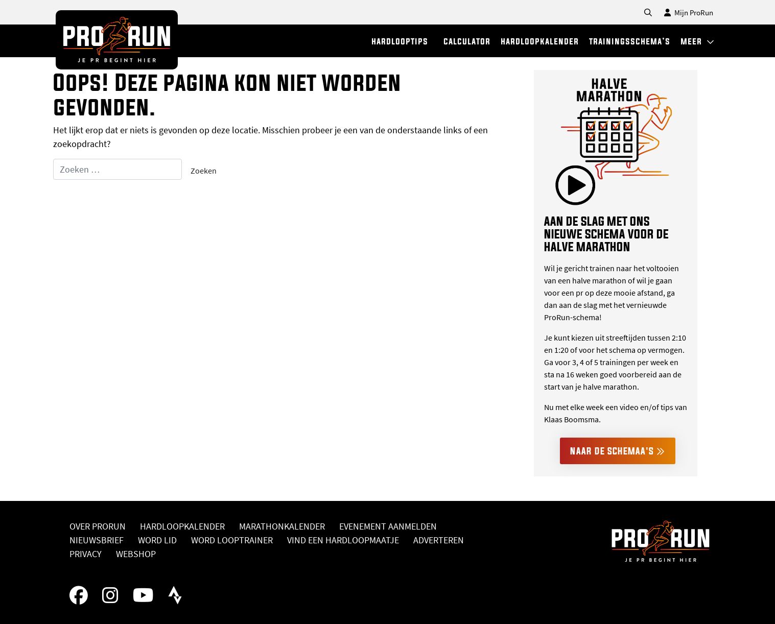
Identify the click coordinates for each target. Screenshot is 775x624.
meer (697, 41)
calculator (466, 41)
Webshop (136, 554)
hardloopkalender (540, 41)
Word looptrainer (232, 540)
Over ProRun (97, 526)
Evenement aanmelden (388, 526)
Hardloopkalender (182, 526)
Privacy (85, 554)
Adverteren (438, 540)
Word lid (157, 540)
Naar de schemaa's (617, 451)
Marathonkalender (282, 526)
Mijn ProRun (688, 12)
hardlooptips (399, 41)
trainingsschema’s (629, 41)
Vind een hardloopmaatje (343, 540)
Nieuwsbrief (96, 540)
